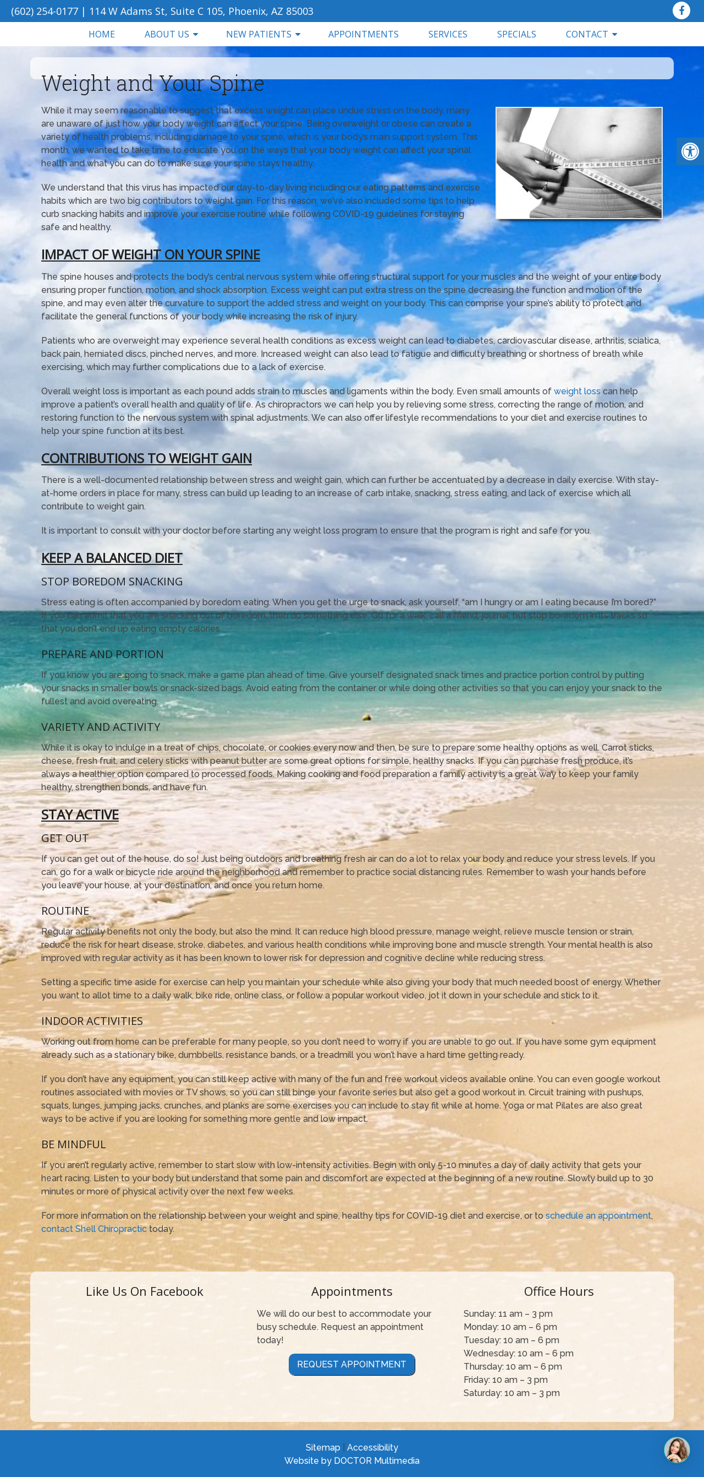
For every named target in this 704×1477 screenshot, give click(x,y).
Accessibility (372, 1447)
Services (448, 34)
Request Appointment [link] (351, 1364)
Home (102, 34)
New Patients (259, 34)
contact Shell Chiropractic (94, 1229)
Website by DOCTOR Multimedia (352, 1461)
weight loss (577, 391)
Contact (587, 34)
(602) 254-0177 (44, 11)
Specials (516, 34)
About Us (167, 34)
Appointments (363, 34)
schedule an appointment (598, 1215)
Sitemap (323, 1447)
